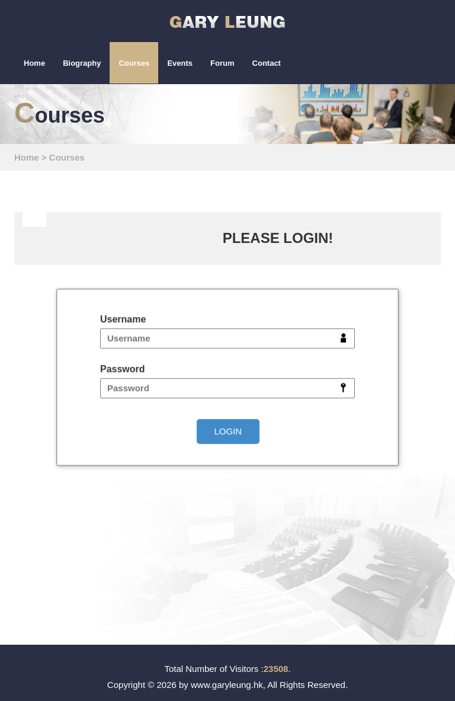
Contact (266, 63)
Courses (133, 63)
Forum (222, 63)
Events (180, 63)
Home (34, 63)
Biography (82, 63)
